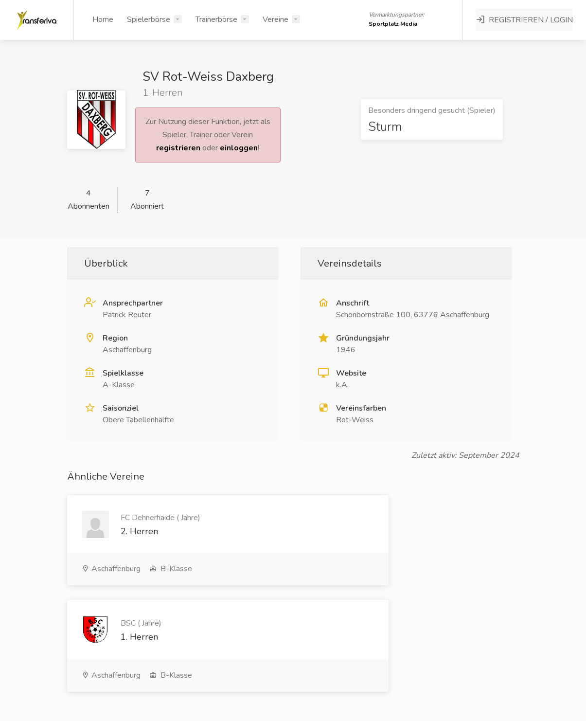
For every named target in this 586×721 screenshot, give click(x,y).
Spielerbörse (148, 19)
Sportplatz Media (393, 24)
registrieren (178, 148)
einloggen (239, 148)
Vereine (275, 19)
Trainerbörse (216, 19)
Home (102, 19)
